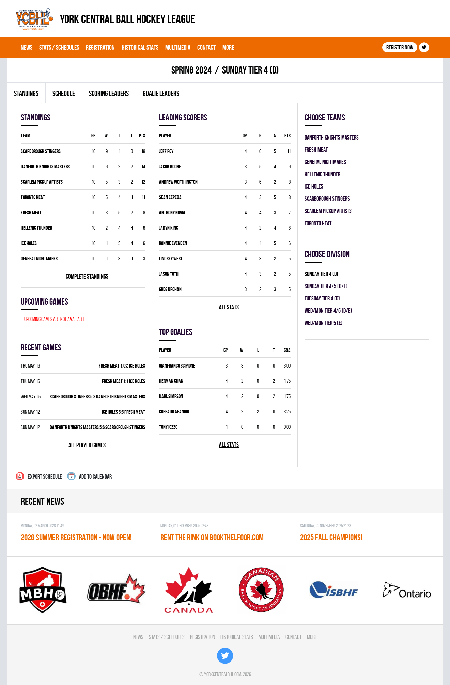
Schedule (63, 93)
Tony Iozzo (168, 427)
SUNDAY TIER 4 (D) (321, 274)
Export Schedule (39, 476)
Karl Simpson (171, 396)
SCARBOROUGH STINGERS (41, 151)
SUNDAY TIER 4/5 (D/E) (326, 286)
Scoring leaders (109, 93)
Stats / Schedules (59, 47)
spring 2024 (191, 70)
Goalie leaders (161, 93)
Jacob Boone (170, 166)
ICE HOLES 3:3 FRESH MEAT (123, 412)
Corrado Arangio (174, 411)
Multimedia (177, 47)
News (26, 47)
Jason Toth (169, 274)
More (228, 47)
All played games (87, 445)
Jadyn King (168, 228)
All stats (229, 307)
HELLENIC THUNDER (36, 228)
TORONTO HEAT (33, 197)
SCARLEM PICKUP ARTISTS (42, 182)
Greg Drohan (170, 289)
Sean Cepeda (170, 197)
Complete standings (87, 276)
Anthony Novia (172, 212)
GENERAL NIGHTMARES (39, 258)
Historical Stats (140, 47)
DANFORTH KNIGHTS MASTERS (45, 166)
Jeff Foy (166, 151)
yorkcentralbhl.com (222, 674)
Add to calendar (89, 476)
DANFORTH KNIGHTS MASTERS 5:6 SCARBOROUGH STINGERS (97, 427)
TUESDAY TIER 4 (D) (322, 298)
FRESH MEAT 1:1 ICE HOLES (123, 381)
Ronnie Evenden (173, 243)
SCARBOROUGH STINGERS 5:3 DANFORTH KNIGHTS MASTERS (97, 396)
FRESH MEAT (31, 212)
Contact (206, 47)
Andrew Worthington (178, 182)
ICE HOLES (29, 243)
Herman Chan (171, 381)
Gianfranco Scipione (177, 366)
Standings (26, 93)
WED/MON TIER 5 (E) (324, 323)
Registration (100, 47)
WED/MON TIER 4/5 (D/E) (328, 310)
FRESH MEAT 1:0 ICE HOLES (122, 366)
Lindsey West (171, 258)
